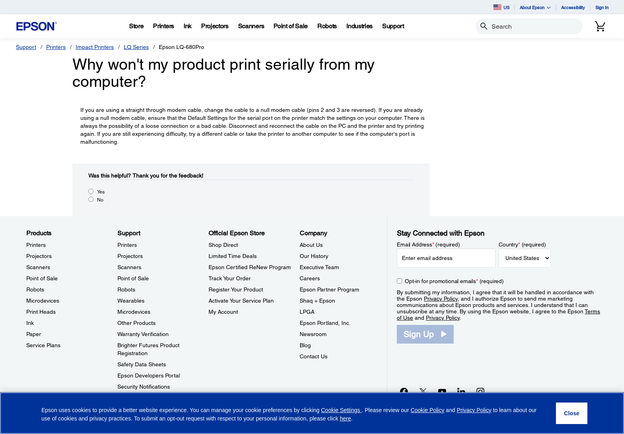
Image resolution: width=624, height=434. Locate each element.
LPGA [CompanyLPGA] (307, 312)
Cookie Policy (428, 410)
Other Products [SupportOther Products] (136, 323)
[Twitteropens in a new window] (423, 391)
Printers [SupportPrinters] (127, 245)
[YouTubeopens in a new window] (442, 391)
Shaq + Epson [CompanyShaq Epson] (317, 300)
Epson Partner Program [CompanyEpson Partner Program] (329, 289)
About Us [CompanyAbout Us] (311, 245)
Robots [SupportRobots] (126, 289)
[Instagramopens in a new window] (480, 391)
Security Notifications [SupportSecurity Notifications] (143, 386)
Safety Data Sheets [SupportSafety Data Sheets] (141, 364)
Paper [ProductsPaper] (33, 334)
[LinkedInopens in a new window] (461, 391)
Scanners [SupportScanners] (129, 267)
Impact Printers (95, 47)
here (345, 418)
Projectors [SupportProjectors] (130, 256)
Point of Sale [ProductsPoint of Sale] (42, 278)
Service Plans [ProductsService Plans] (43, 345)
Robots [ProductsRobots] (35, 289)
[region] (312, 413)
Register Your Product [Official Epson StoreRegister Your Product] (236, 289)
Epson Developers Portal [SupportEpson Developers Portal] (148, 375)
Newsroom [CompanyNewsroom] (313, 334)
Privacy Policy (441, 298)
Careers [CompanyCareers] (310, 278)
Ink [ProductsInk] (30, 323)
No (100, 200)
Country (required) (522, 244)
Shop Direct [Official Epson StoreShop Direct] (223, 245)
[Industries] (359, 26)
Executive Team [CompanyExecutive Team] (319, 267)
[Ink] (187, 26)
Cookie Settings (341, 410)
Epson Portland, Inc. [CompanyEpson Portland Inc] (325, 323)
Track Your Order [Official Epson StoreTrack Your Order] (230, 278)
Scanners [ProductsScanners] (38, 267)
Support (26, 47)
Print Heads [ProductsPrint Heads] (41, 312)
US (501, 7)
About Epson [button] (535, 7)
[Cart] (600, 26)
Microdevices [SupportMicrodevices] (133, 312)
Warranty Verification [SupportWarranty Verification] (143, 334)
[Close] (571, 413)
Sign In (601, 7)
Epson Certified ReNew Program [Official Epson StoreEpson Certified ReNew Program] (250, 267)
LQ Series (136, 47)
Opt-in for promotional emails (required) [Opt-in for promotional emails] (454, 281)
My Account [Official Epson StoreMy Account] (223, 312)
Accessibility (573, 7)
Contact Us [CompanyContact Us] (314, 356)
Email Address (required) (428, 244)
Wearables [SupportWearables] (130, 300)
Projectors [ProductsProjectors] (39, 256)
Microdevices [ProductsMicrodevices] (42, 300)
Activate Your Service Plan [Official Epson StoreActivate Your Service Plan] (241, 300)
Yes (101, 192)
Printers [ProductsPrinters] (36, 245)
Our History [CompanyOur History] (314, 256)
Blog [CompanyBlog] (305, 345)
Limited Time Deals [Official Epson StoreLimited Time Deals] (233, 256)
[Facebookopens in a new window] (404, 391)
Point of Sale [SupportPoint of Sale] (133, 278)
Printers (56, 47)
